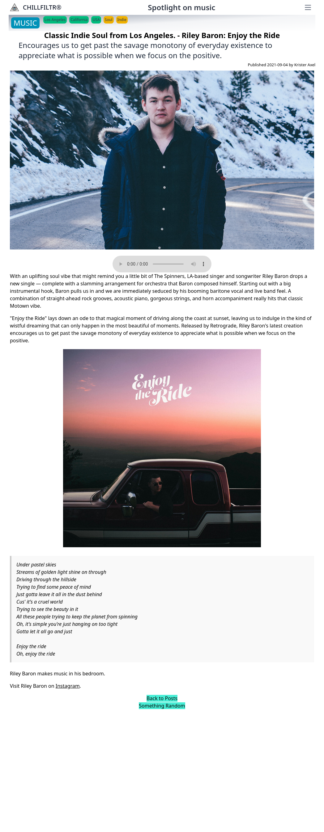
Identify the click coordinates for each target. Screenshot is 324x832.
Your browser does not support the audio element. (162, 264)
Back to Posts (162, 698)
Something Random (162, 705)
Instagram (68, 685)
